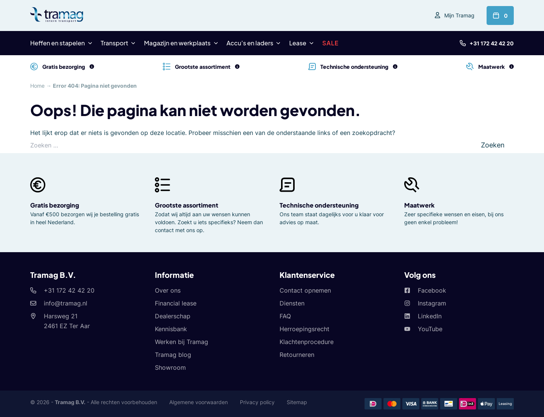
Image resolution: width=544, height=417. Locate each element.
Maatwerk (419, 205)
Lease (297, 43)
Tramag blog (173, 354)
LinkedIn (430, 316)
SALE (330, 43)
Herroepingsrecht (304, 329)
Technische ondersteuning (319, 205)
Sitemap (297, 402)
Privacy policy (257, 402)
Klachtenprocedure (307, 342)
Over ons (168, 290)
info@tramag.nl (65, 303)
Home (37, 85)
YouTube (430, 329)
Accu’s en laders (250, 43)
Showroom (170, 367)
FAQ (285, 316)
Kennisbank (171, 329)
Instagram (432, 303)
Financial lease (175, 303)
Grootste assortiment (186, 205)
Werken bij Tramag (181, 342)
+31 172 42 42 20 (492, 43)
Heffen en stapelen (57, 43)
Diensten (292, 303)
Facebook (432, 290)
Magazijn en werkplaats (177, 43)
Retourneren (297, 354)
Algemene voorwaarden (198, 402)
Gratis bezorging (54, 205)
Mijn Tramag (459, 15)
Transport (114, 43)
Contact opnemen (305, 290)
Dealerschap (172, 316)
